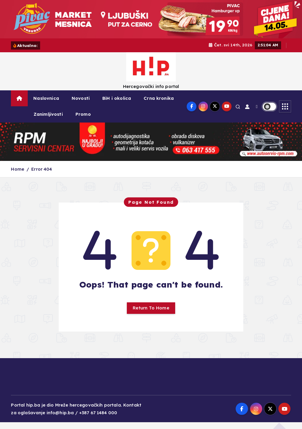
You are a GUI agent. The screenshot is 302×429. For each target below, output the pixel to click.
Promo (83, 121)
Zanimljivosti (48, 121)
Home (17, 176)
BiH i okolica (116, 105)
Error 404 (41, 176)
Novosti (81, 105)
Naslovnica (46, 105)
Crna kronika (159, 105)
